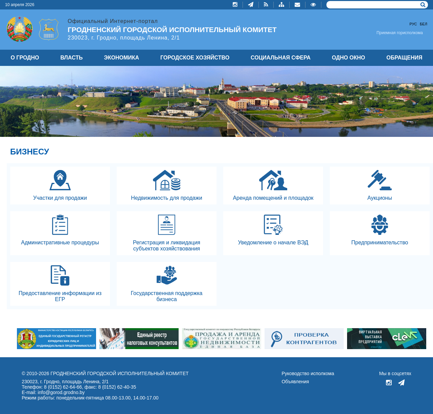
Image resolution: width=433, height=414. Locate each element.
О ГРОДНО (24, 57)
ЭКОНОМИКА (121, 57)
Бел (423, 24)
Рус (413, 24)
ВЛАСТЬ (71, 57)
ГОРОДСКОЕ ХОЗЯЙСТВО (194, 57)
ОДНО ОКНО (348, 57)
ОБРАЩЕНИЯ (404, 57)
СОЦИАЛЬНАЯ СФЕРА (281, 57)
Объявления (295, 381)
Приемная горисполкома (400, 32)
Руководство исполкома (307, 373)
